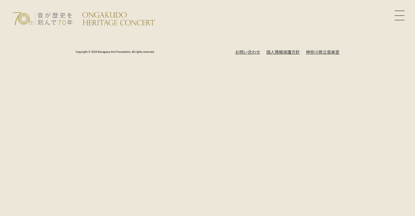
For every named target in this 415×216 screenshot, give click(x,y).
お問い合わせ (247, 52)
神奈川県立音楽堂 (322, 52)
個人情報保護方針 (283, 52)
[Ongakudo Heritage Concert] (84, 18)
